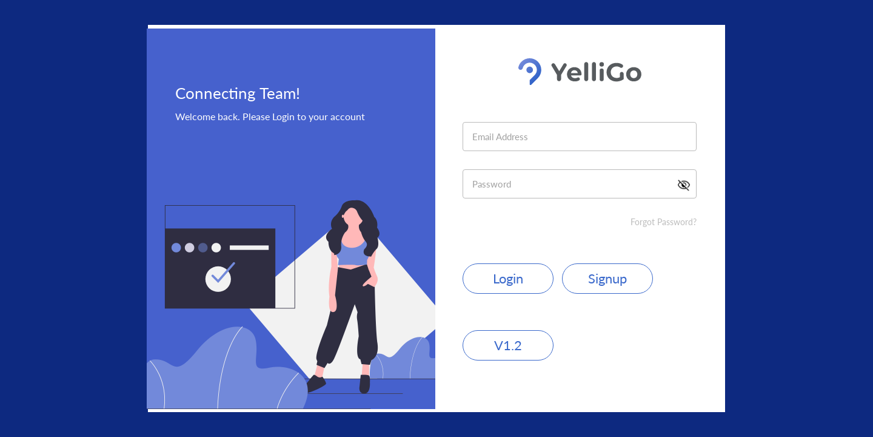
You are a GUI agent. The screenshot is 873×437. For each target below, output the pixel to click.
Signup (607, 278)
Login (508, 278)
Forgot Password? (663, 222)
